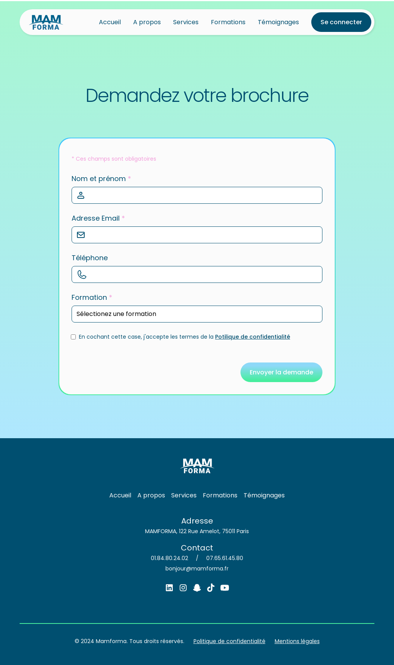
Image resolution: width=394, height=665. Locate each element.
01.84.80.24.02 (169, 558)
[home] (46, 22)
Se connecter (341, 22)
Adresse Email (98, 218)
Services (186, 22)
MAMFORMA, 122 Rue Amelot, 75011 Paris (197, 531)
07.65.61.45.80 (224, 558)
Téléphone (90, 258)
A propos (147, 22)
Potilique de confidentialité (252, 337)
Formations (228, 22)
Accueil (110, 22)
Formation (92, 297)
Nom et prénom (101, 178)
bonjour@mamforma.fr (197, 568)
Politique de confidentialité (229, 641)
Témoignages (278, 22)
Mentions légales (297, 641)
